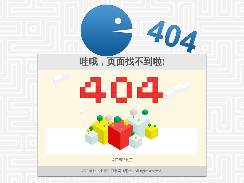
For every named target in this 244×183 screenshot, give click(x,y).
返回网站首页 (122, 160)
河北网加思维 (121, 171)
